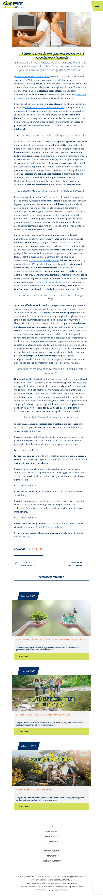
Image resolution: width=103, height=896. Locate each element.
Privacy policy (51, 836)
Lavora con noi (51, 851)
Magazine (51, 856)
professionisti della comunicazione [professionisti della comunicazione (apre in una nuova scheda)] (32, 76)
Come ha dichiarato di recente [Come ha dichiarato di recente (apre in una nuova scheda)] (44, 260)
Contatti (52, 826)
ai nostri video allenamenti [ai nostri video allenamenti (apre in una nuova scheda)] (53, 281)
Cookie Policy (52, 841)
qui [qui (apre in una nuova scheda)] (28, 536)
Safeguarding (51, 831)
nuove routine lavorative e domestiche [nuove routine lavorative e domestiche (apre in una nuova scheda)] (44, 107)
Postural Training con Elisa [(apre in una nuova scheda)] (49, 527)
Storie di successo (52, 861)
